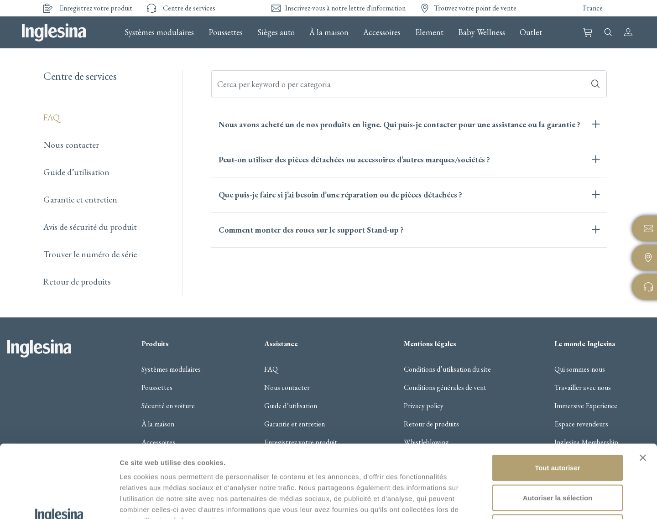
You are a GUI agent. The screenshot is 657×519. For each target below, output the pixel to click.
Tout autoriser (557, 399)
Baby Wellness (481, 32)
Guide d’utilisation (76, 172)
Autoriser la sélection (558, 429)
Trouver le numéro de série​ (90, 254)
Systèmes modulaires (159, 32)
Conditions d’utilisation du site (447, 369)
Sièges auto (276, 32)
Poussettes (226, 32)
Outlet (531, 32)
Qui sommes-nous (579, 369)
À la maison (329, 32)
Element (429, 32)
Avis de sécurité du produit (90, 227)
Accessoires (382, 32)
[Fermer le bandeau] (643, 389)
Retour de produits (77, 281)
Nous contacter (71, 145)
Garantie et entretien (80, 199)
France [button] (593, 8)
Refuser (557, 459)
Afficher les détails (502, 501)
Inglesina (54, 32)
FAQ (51, 117)
